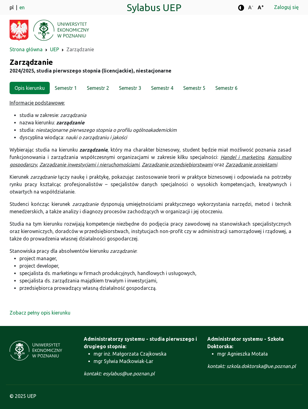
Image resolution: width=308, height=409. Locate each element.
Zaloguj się (286, 7)
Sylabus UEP (154, 7)
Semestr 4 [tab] (162, 88)
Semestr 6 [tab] (226, 88)
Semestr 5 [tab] (194, 88)
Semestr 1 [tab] (66, 88)
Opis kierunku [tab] (30, 88)
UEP (54, 49)
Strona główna (26, 49)
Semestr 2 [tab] (98, 88)
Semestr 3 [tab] (130, 88)
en (22, 7)
